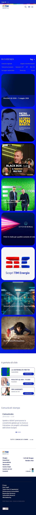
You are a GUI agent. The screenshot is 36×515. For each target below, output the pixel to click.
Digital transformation (27, 63)
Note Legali (6, 487)
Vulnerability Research (9, 495)
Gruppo (5, 458)
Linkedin (29, 471)
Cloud (33, 70)
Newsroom (6, 464)
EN (29, 7)
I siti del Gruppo (28, 458)
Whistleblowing (7, 497)
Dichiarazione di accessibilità (11, 491)
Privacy (5, 485)
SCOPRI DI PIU (28, 374)
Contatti (5, 471)
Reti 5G (32, 67)
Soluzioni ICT (20, 67)
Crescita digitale (7, 63)
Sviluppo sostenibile (8, 70)
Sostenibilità (7, 462)
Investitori (6, 460)
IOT (27, 67)
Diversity (23, 70)
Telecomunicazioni (7, 67)
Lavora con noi (7, 469)
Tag (32, 59)
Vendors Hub (29, 460)
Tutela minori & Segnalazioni (10, 489)
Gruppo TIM (4, 2)
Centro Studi (7, 467)
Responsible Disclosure (9, 493)
